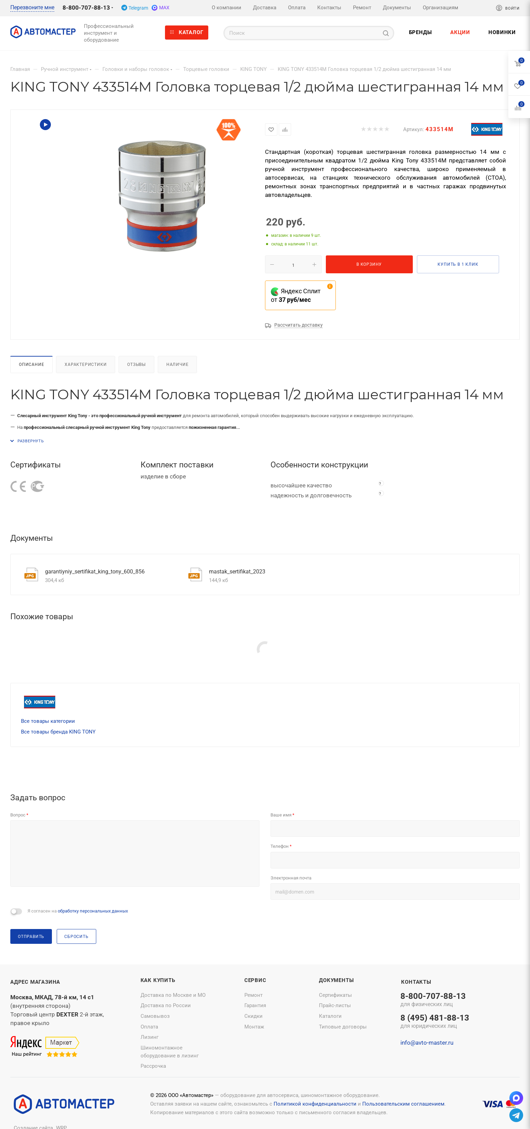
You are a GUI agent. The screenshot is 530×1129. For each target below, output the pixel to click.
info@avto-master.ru (426, 1042)
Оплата (149, 1027)
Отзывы (136, 364)
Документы (336, 980)
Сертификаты (335, 995)
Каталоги (330, 1016)
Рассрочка (153, 1066)
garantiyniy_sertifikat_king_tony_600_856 (95, 571)
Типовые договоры (343, 1027)
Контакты (416, 982)
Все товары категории (48, 721)
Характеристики (86, 364)
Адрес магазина (35, 982)
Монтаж (254, 1027)
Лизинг (149, 1037)
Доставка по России (166, 1005)
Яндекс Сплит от (296, 295)
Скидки (253, 1016)
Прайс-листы (335, 1005)
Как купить (158, 980)
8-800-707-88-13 (86, 7)
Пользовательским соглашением (403, 1104)
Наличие (177, 364)
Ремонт (253, 995)
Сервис (255, 980)
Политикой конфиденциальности (315, 1104)
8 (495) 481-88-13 (434, 1022)
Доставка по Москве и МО (173, 995)
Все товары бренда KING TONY (58, 732)
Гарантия (255, 1005)
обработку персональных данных (93, 911)
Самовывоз (155, 1016)
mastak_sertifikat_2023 (237, 571)
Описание (31, 364)
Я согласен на (77, 911)
